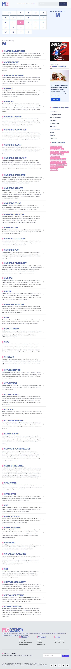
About (33, 4)
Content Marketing (55, 149)
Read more (55, 99)
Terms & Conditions (59, 640)
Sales (65, 164)
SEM (51, 167)
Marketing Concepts (55, 159)
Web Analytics (54, 169)
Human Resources (55, 154)
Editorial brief (53, 111)
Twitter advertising (55, 129)
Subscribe (65, 655)
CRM (62, 149)
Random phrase (23, 644)
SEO (55, 167)
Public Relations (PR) (55, 161)
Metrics (64, 159)
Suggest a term (41, 644)
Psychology (60, 164)
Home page (22, 640)
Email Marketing (64, 151)
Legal (62, 154)
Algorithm (52, 135)
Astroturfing (53, 126)
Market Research (54, 156)
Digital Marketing (54, 151)
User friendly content (55, 117)
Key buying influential (55, 114)
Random (26, 4)
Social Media (60, 167)
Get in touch (40, 642)
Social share (53, 120)
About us (39, 640)
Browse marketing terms (25, 642)
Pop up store (53, 138)
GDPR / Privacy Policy (59, 642)
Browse (19, 4)
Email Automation (54, 123)
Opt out (52, 132)
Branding (59, 146)
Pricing (64, 161)
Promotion (53, 164)
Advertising (53, 146)
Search (63, 4)
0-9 (9, 13)
